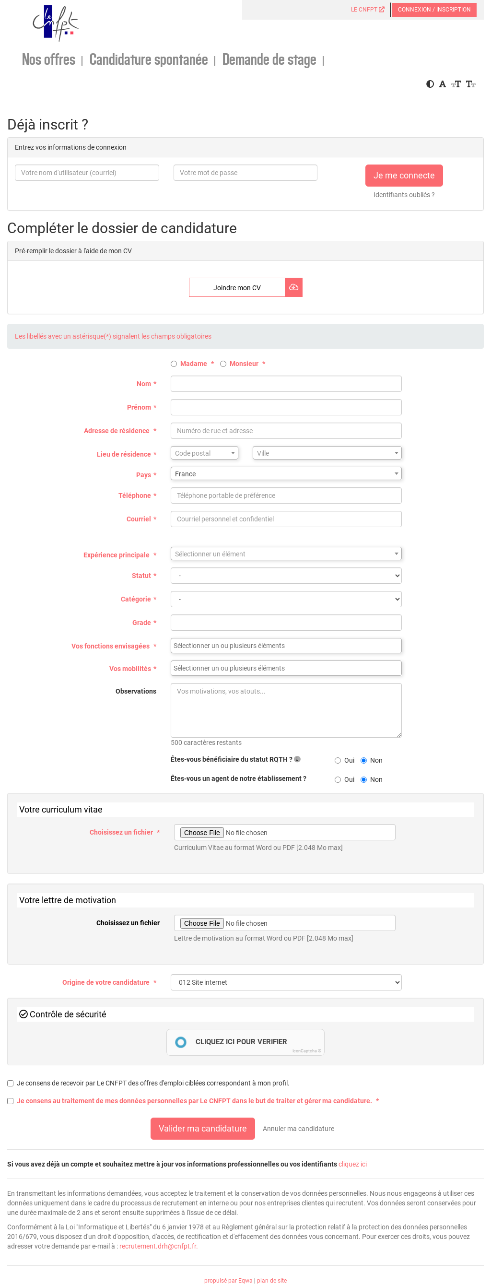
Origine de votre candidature (106, 982)
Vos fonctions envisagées (111, 646)
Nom (144, 384)
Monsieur (240, 363)
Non (372, 760)
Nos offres (48, 60)
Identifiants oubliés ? (404, 195)
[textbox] (204, 453)
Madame (190, 363)
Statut (141, 575)
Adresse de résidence (117, 431)
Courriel (139, 519)
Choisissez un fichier (122, 832)
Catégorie (136, 599)
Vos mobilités (130, 668)
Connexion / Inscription (434, 9)
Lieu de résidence (124, 454)
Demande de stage (269, 60)
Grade (141, 622)
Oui (344, 760)
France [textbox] (185, 474)
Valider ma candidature (203, 1128)
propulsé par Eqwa (229, 1280)
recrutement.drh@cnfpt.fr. (158, 1246)
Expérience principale (117, 555)
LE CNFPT (368, 9)
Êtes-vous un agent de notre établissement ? (238, 778)
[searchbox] (286, 645)
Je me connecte (404, 175)
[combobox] (204, 453)
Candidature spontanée (149, 60)
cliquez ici (353, 1164)
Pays (143, 475)
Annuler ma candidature (298, 1128)
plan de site (272, 1280)
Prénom (139, 407)
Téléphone (134, 495)
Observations (136, 691)
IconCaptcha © (306, 1051)
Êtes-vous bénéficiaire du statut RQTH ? (236, 759)
